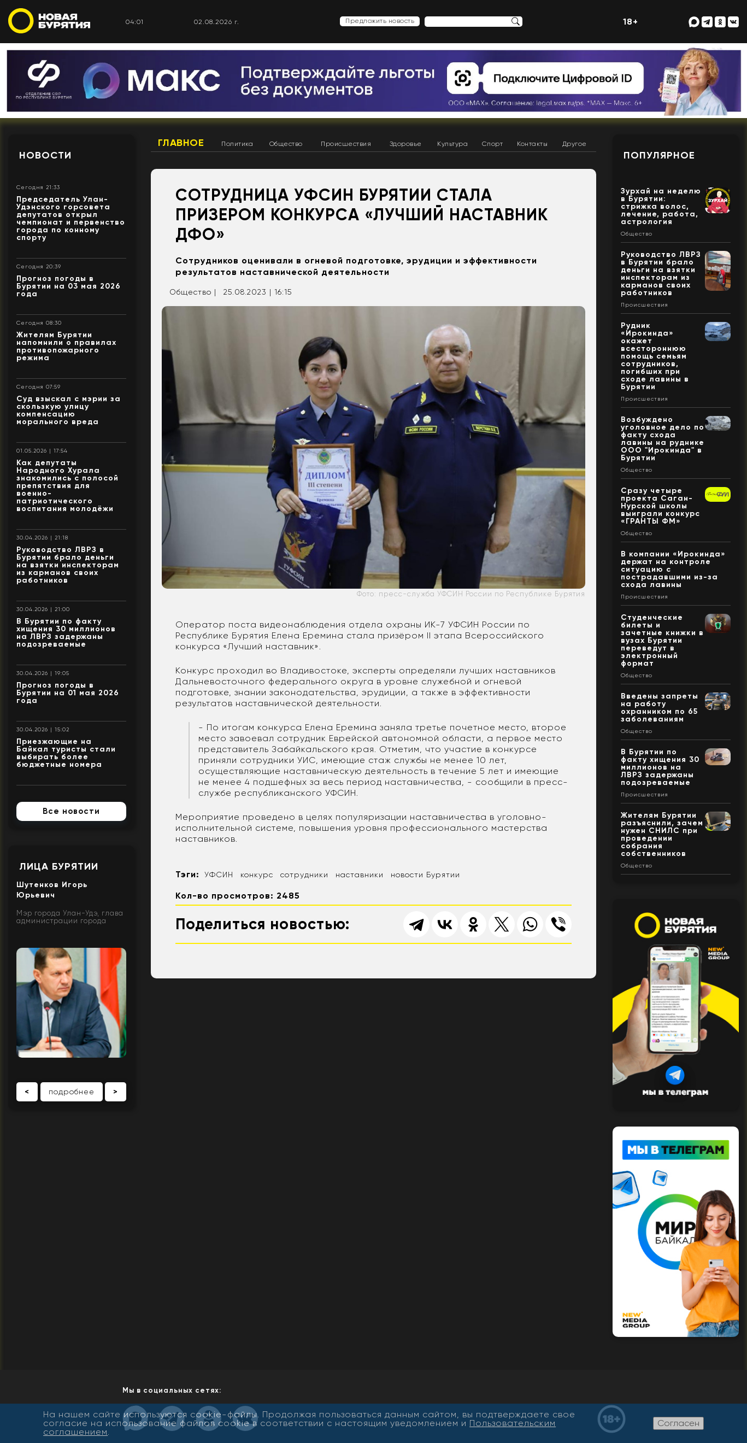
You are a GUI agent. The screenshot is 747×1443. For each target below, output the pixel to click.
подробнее (72, 1091)
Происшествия (346, 144)
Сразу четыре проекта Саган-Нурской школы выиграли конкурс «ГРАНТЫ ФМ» (660, 506)
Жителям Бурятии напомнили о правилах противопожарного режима (66, 346)
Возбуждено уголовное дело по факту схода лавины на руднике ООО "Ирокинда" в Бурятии (662, 438)
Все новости (71, 811)
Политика (237, 144)
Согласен (678, 1423)
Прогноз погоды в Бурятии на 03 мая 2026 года (68, 286)
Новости (45, 155)
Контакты (532, 144)
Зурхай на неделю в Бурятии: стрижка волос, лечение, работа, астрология (661, 206)
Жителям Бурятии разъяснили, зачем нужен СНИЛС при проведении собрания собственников (662, 834)
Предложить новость (379, 21)
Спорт (492, 144)
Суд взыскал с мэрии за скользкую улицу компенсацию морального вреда (68, 410)
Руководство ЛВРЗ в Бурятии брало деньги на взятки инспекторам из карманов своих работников (67, 565)
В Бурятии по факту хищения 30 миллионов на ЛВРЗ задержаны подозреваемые (66, 633)
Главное (181, 143)
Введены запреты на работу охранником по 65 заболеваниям (659, 707)
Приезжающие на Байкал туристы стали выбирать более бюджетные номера (66, 753)
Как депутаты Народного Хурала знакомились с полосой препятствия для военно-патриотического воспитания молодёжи (67, 485)
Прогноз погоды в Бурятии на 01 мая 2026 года (67, 693)
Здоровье (406, 144)
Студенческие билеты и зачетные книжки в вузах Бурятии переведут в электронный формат (662, 640)
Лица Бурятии (58, 866)
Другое (574, 144)
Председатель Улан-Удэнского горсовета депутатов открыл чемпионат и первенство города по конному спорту (70, 218)
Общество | (192, 292)
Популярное (659, 155)
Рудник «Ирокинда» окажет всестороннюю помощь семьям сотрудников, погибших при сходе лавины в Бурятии (655, 356)
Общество (286, 144)
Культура (452, 144)
